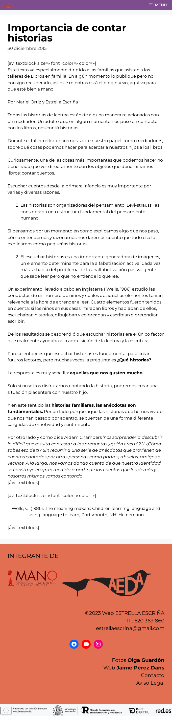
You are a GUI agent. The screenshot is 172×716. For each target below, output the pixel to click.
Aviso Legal (150, 683)
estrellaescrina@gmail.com (130, 628)
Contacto (152, 675)
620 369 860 (149, 621)
